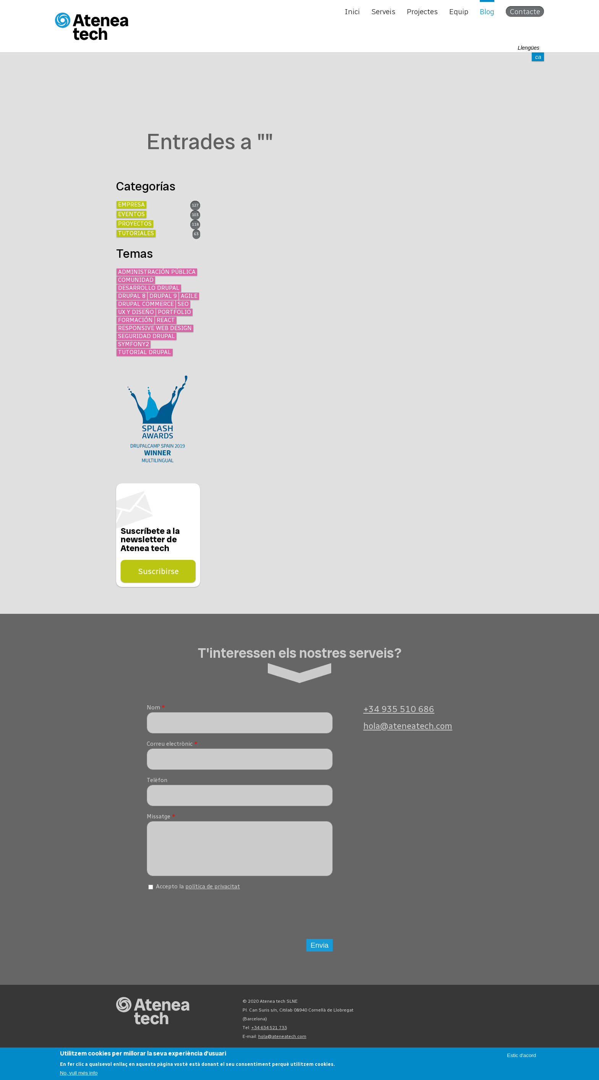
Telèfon (157, 780)
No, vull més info (79, 1073)
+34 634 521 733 (269, 1033)
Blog (487, 11)
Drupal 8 (132, 296)
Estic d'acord (521, 1055)
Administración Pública (157, 271)
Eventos (131, 214)
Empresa (131, 204)
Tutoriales (136, 233)
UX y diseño (136, 312)
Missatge (161, 816)
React (166, 320)
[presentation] (205, 918)
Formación (135, 320)
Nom (156, 707)
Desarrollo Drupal (149, 288)
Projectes (422, 11)
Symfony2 (133, 344)
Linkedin (477, 1009)
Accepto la (198, 892)
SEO (183, 304)
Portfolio (174, 312)
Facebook (463, 1009)
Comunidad (136, 280)
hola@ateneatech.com (407, 726)
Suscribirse (158, 571)
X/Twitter (449, 1009)
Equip (458, 11)
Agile (189, 296)
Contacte (525, 11)
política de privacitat (212, 892)
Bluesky (435, 1009)
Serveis (383, 11)
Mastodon (422, 1009)
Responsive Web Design (155, 328)
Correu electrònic (172, 743)
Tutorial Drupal (144, 352)
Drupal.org (408, 1009)
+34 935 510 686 (398, 709)
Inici (352, 11)
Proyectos (135, 223)
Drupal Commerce (146, 304)
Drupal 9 (163, 296)
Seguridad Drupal (146, 336)
